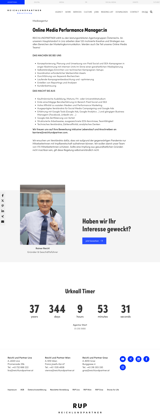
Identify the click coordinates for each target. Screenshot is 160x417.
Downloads (122, 12)
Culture (88, 12)
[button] (2, 195)
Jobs (96, 12)
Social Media (111, 2)
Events (135, 2)
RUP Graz (99, 390)
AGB (22, 390)
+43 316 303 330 (95, 367)
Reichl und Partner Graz (95, 357)
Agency (59, 12)
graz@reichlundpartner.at (96, 370)
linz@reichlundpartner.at (20, 370)
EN (143, 12)
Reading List (107, 12)
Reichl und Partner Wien (57, 357)
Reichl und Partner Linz (20, 357)
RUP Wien (88, 390)
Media (61, 2)
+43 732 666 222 (20, 367)
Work (68, 12)
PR (86, 2)
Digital (37, 2)
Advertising (12, 2)
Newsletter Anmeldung (59, 390)
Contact (134, 12)
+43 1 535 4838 (56, 367)
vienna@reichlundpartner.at (59, 370)
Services (77, 12)
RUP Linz (76, 390)
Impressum (12, 390)
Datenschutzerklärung (37, 390)
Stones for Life (113, 390)
